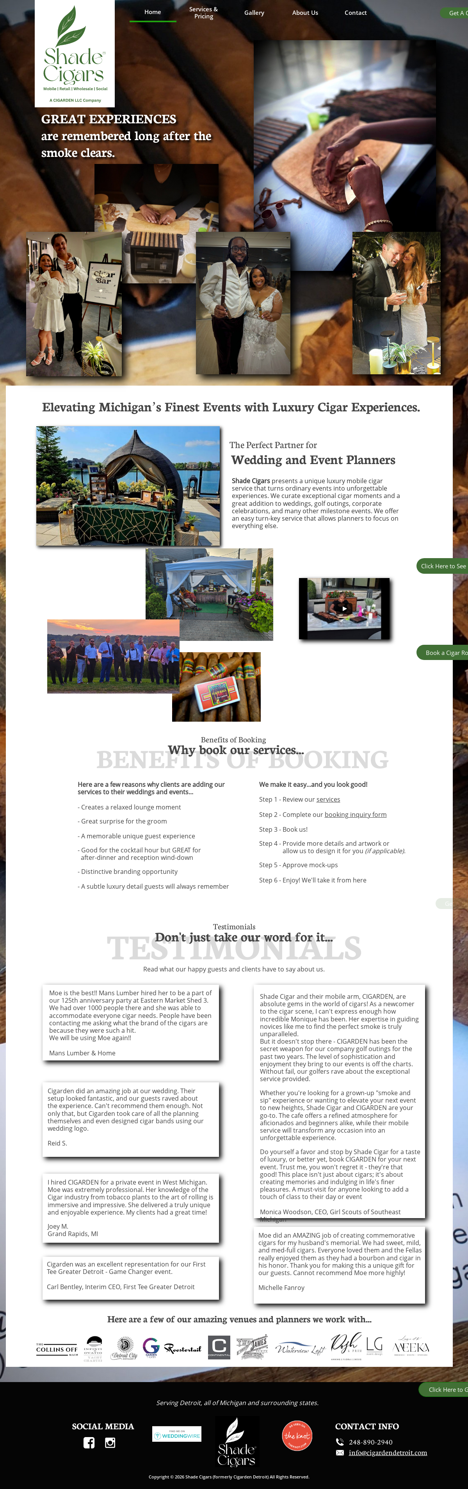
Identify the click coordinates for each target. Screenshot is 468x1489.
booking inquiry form (356, 814)
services (328, 799)
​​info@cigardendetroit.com (388, 1452)
